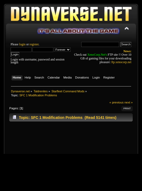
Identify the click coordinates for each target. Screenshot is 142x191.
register (33, 44)
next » (128, 102)
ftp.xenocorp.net (121, 62)
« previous (116, 102)
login (22, 44)
